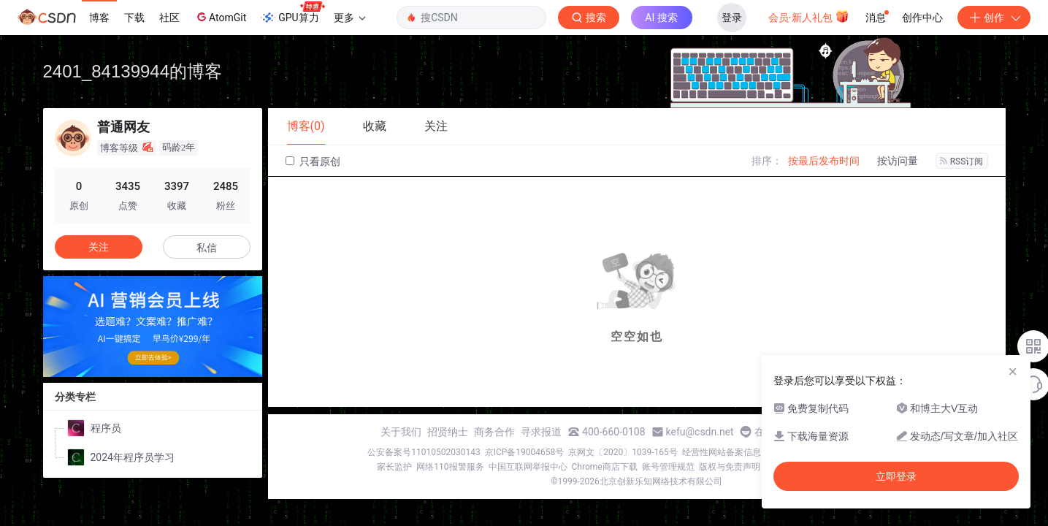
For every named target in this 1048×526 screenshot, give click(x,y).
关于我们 (400, 432)
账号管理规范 (668, 467)
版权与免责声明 (729, 467)
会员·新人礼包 (808, 16)
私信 (206, 248)
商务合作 (494, 432)
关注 (98, 247)
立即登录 (896, 476)
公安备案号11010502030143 (423, 452)
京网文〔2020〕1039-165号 (623, 452)
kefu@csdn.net (700, 432)
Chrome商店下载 (605, 467)
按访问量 (897, 161)
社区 (169, 17)
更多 (350, 17)
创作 (994, 17)
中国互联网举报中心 (528, 467)
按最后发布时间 (824, 161)
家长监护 (394, 467)
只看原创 (313, 161)
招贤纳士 (447, 432)
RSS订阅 (962, 161)
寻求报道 (541, 432)
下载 (134, 17)
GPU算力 (292, 13)
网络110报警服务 (449, 467)
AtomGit (220, 16)
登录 (732, 17)
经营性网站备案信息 (721, 452)
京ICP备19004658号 (525, 452)
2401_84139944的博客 (133, 71)
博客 (99, 17)
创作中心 (922, 17)
